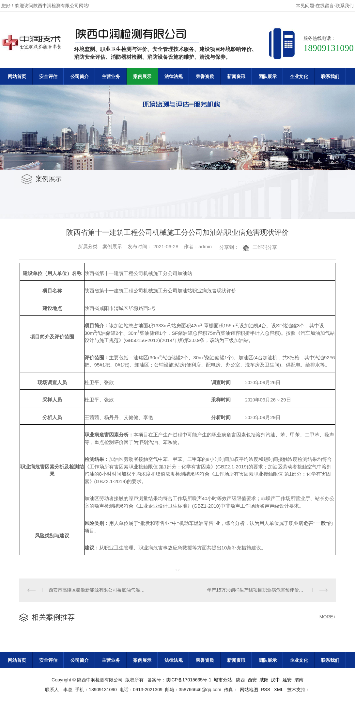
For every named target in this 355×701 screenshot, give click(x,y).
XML (279, 689)
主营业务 (111, 76)
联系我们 (344, 5)
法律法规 (173, 76)
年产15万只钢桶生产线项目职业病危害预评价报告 (257, 590)
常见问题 (305, 5)
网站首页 (17, 76)
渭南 (298, 679)
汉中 (275, 679)
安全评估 (48, 76)
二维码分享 (265, 247)
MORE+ (327, 616)
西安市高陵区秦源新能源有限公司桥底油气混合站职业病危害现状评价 (98, 590)
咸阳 (264, 679)
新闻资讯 (236, 76)
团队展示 (267, 76)
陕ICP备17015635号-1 (188, 679)
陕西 (240, 679)
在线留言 (325, 5)
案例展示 (142, 76)
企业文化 (299, 76)
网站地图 (249, 689)
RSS (266, 689)
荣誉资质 (205, 76)
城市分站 (223, 679)
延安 (287, 679)
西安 (252, 679)
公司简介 (79, 76)
